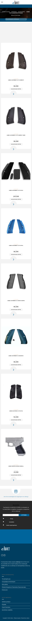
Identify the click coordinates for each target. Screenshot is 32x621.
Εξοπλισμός (21, 11)
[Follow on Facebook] (2, 555)
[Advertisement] (16, 31)
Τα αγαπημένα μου (6, 578)
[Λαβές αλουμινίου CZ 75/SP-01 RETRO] (16, 281)
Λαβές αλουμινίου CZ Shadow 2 (16, 355)
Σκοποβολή (11, 522)
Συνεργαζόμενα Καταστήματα (8, 581)
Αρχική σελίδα (6, 11)
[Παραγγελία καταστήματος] (16, 19)
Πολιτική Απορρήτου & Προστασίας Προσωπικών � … (14, 587)
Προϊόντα (14, 11)
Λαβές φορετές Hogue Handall (16, 466)
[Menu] (2, 2)
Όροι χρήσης (5, 584)
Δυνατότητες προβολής (7, 610)
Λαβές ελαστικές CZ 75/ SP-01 (16, 410)
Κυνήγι (11, 518)
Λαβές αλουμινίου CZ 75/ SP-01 (16, 190)
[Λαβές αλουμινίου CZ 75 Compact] (16, 60)
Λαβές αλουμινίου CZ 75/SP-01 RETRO (16, 300)
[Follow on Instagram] (4, 555)
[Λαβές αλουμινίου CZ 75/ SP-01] (16, 171)
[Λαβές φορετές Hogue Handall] (16, 447)
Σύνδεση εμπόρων (6, 601)
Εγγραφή (4, 604)
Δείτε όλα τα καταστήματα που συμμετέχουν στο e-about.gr (16, 496)
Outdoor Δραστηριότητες (11, 525)
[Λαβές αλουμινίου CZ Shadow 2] (16, 336)
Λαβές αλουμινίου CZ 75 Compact (16, 80)
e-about (27, 618)
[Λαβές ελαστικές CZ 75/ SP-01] (16, 391)
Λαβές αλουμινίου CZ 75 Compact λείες (16, 135)
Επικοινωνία (5, 589)
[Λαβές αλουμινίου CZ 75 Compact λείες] (16, 116)
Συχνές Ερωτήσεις (6, 607)
